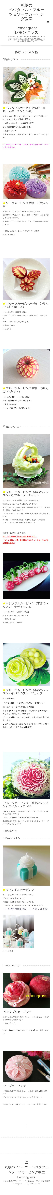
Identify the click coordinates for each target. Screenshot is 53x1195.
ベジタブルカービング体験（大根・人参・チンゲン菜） (24, 110)
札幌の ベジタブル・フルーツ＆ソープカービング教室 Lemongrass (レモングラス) (26, 19)
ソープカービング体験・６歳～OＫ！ (25, 205)
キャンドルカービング (20, 889)
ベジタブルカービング (17, 1012)
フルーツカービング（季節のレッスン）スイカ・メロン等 (26, 805)
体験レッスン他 (26, 52)
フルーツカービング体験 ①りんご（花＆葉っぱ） (25, 305)
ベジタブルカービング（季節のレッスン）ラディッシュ (25, 605)
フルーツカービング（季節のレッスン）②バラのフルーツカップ (25, 692)
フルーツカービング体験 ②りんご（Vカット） (25, 390)
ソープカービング (14, 1086)
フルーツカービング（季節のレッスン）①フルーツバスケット (25, 494)
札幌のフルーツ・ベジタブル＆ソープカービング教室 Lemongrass (27, 1172)
